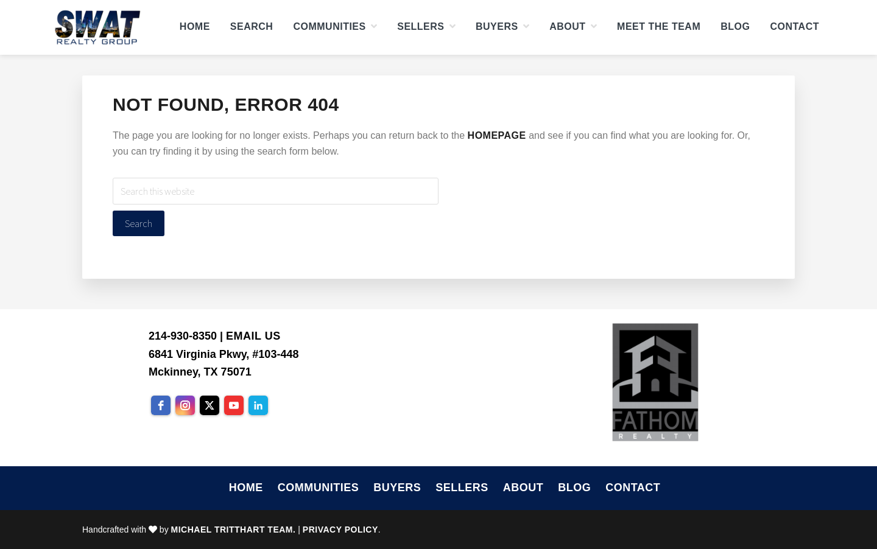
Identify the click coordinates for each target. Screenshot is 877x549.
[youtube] (234, 405)
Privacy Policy (340, 529)
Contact (632, 487)
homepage (497, 135)
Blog (574, 487)
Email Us (253, 336)
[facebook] (161, 405)
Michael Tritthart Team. (233, 529)
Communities (318, 487)
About (523, 487)
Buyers (397, 487)
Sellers (461, 487)
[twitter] (209, 405)
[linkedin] (258, 405)
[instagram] (185, 405)
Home (246, 487)
